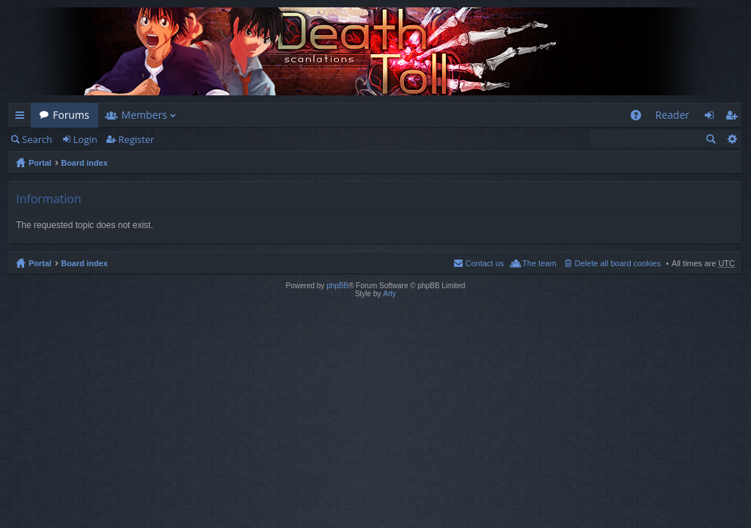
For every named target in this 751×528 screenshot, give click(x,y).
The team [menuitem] (539, 263)
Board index (84, 162)
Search (37, 139)
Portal (40, 162)
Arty (389, 294)
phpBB (337, 286)
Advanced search (731, 138)
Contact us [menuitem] (484, 263)
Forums (71, 115)
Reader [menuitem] (672, 115)
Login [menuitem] (713, 118)
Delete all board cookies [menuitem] (618, 263)
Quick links (23, 118)
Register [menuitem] (734, 118)
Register (136, 139)
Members (144, 115)
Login (85, 139)
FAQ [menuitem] (640, 118)
